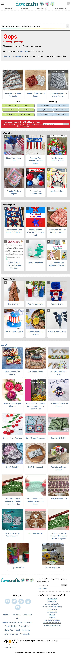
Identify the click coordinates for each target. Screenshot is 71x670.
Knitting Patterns (61, 114)
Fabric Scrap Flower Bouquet (58, 468)
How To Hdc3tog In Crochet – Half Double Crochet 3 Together (58, 536)
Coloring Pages (44, 114)
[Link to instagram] (28, 601)
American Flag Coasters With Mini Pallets (35, 160)
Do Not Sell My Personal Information (17, 622)
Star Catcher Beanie (35, 372)
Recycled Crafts (26, 105)
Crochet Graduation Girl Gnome (59, 404)
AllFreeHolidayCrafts (52, 604)
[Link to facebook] (7, 601)
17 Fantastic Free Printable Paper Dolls (57, 264)
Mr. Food (52, 615)
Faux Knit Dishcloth (58, 438)
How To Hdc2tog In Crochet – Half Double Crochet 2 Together (12, 501)
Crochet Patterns (10, 114)
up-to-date (24, 51)
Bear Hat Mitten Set (35, 533)
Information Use (24, 126)
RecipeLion (52, 617)
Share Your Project (12, 630)
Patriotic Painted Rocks (14, 332)
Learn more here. (10, 647)
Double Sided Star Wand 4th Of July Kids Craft (35, 232)
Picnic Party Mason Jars (13, 159)
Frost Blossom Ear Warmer (12, 373)
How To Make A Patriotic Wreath (57, 159)
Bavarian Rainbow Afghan (14, 192)
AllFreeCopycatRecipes (52, 620)
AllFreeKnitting (52, 601)
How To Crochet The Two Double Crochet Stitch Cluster (35, 501)
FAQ (17, 618)
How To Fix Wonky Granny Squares (12, 534)
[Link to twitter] (14, 601)
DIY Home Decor (26, 114)
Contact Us (27, 615)
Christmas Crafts (10, 110)
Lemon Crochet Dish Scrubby (35, 333)
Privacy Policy (24, 626)
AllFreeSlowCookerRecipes (52, 623)
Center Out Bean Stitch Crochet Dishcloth (57, 231)
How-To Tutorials (61, 110)
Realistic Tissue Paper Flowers (12, 404)
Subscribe (26, 630)
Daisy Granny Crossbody (35, 438)
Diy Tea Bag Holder (52, 568)
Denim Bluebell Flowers (57, 332)
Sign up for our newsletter (13, 56)
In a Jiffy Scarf (14, 304)
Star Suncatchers (57, 191)
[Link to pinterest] (21, 601)
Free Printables (44, 105)
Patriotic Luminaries (35, 304)
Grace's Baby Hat (12, 467)
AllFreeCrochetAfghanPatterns (52, 607)
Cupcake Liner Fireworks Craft (35, 192)
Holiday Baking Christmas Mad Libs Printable (14, 265)
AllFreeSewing (52, 612)
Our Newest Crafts (10, 105)
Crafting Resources (26, 110)
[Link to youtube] (18, 607)
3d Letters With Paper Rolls (58, 373)
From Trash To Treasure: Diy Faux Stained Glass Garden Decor (35, 406)
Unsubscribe (25, 634)
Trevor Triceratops (35, 263)
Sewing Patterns (44, 110)
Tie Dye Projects (61, 105)
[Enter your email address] (49, 585)
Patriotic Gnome (57, 304)
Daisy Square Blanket (59, 499)
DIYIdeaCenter (52, 609)
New (4, 345)
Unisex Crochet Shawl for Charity (13, 94)
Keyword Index (10, 626)
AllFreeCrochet (52, 599)
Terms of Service (11, 634)
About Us (6, 615)
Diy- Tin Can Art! (18, 568)
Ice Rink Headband (35, 467)
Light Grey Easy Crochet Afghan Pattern (58, 94)
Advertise (17, 615)
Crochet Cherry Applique (12, 438)
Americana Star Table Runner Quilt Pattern (13, 231)
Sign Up (65, 124)
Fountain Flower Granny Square (35, 94)
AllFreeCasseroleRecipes (52, 625)
